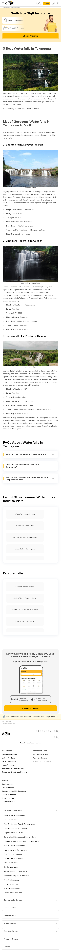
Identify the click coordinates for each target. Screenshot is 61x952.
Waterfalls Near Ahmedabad (25, 537)
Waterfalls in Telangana (25, 549)
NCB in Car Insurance (12, 888)
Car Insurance (7, 784)
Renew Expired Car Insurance (15, 871)
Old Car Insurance (11, 867)
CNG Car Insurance (11, 820)
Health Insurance (9, 795)
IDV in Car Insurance (11, 884)
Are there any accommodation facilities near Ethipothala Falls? (30, 478)
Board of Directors (40, 754)
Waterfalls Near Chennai (25, 514)
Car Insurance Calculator (13, 858)
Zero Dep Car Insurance (13, 854)
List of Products (8, 758)
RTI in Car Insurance (11, 880)
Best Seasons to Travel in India (25, 610)
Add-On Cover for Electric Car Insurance (19, 824)
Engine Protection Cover (13, 833)
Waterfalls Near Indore (24, 526)
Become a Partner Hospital (13, 768)
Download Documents (42, 761)
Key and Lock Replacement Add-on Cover (20, 837)
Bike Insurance (8, 788)
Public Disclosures (40, 758)
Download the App (30, 708)
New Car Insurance (11, 863)
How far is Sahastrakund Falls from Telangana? (30, 465)
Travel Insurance (9, 798)
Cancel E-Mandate (9, 754)
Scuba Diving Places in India (24, 598)
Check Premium (30, 36)
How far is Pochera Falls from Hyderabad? (30, 454)
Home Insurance (8, 802)
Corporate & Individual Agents (14, 772)
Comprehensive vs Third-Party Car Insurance (21, 841)
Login (48, 3)
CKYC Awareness (9, 761)
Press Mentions (8, 765)
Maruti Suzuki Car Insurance (14, 816)
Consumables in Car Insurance (15, 828)
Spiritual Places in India (24, 586)
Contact (30, 743)
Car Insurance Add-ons (13, 893)
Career (38, 743)
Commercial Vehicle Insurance (14, 791)
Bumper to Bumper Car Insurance (16, 876)
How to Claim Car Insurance (14, 846)
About (22, 743)
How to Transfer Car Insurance (15, 850)
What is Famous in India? (25, 621)
